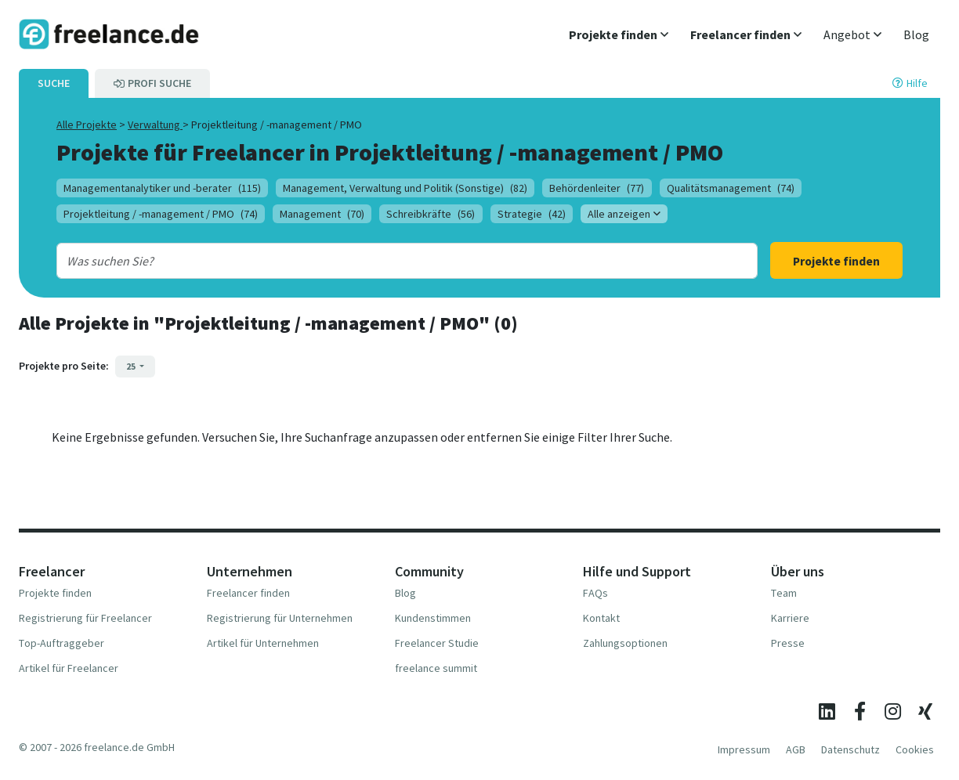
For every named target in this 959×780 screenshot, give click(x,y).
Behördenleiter (596, 188)
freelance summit (436, 668)
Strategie (532, 214)
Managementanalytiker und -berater (162, 188)
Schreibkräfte (430, 214)
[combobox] (375, 261)
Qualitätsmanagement (730, 188)
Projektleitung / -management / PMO (160, 214)
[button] (618, 34)
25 (131, 366)
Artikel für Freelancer (68, 668)
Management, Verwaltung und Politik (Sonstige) (405, 188)
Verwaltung (155, 124)
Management (322, 214)
